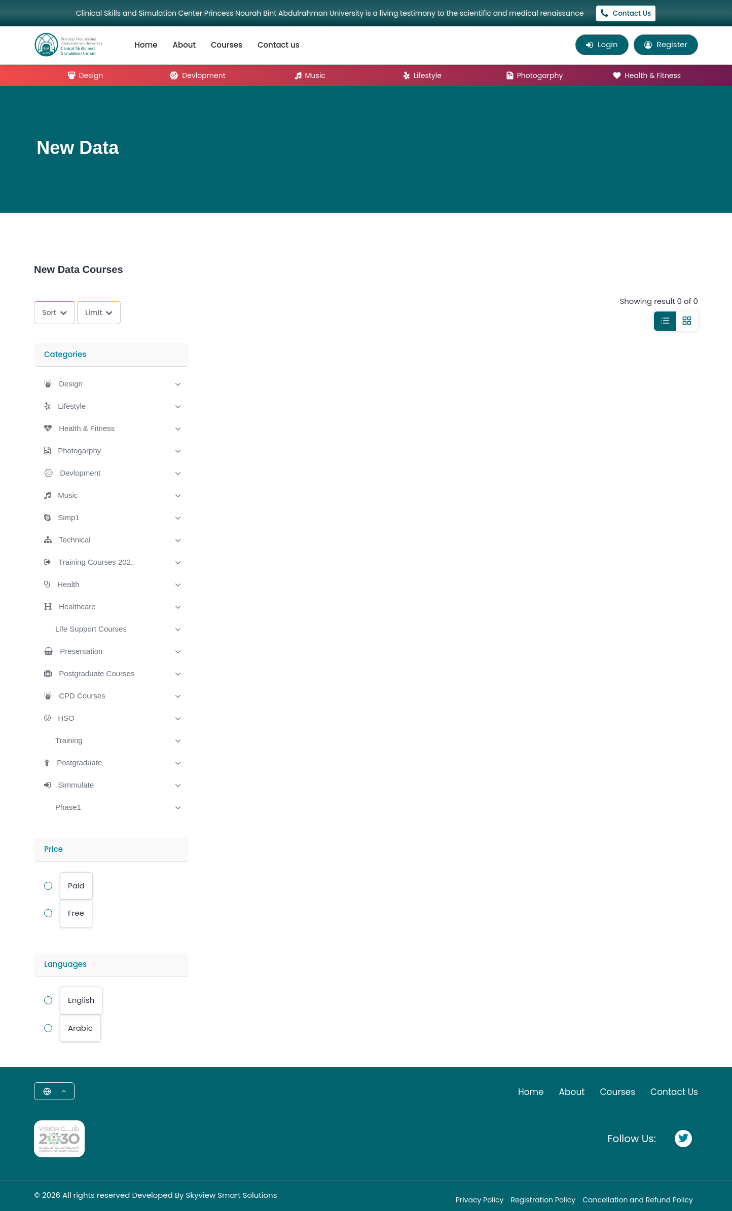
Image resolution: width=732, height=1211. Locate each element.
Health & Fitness (647, 75)
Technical (75, 539)
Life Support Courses (91, 628)
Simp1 (69, 517)
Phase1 (68, 807)
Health (68, 584)
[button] (63, 383)
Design (85, 75)
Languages (65, 964)
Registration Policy (542, 1200)
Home (146, 45)
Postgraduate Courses (96, 673)
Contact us (279, 45)
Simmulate (76, 784)
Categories (65, 354)
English (81, 1000)
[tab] (111, 383)
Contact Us (626, 13)
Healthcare (77, 606)
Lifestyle (423, 75)
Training (69, 740)
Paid (76, 885)
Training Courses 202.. (96, 562)
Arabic (80, 1028)
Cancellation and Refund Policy (637, 1200)
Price (53, 849)
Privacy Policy (480, 1200)
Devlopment (197, 75)
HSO (66, 718)
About (184, 45)
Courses (226, 45)
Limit (99, 312)
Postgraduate (79, 762)
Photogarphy (535, 75)
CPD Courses (82, 695)
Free (76, 913)
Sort (54, 312)
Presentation (81, 651)
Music (310, 75)
